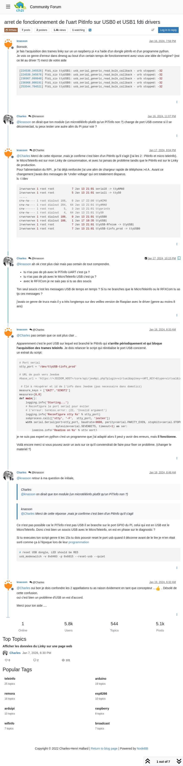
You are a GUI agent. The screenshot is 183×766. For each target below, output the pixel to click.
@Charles (36, 150)
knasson (22, 41)
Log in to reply (168, 30)
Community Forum (45, 7)
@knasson (36, 116)
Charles (21, 116)
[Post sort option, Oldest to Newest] (152, 30)
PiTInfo (11, 30)
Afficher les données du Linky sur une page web (37, 646)
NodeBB (142, 748)
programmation (79, 542)
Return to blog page (104, 748)
